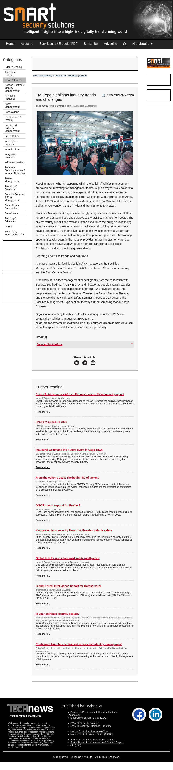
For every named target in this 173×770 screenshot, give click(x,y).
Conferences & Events (13, 118)
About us (27, 43)
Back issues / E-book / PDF (58, 43)
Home (10, 43)
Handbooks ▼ (142, 44)
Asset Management (12, 105)
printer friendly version (117, 95)
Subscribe (91, 43)
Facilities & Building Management (12, 128)
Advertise (110, 43)
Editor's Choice (13, 67)
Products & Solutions (11, 188)
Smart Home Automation (12, 207)
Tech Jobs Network (10, 73)
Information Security (11, 143)
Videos (9, 226)
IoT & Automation (14, 162)
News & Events (13, 80)
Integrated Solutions (10, 156)
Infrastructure (12, 149)
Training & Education (10, 220)
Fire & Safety (12, 136)
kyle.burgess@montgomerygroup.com (110, 322)
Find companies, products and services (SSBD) (60, 75)
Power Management (12, 180)
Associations (12, 112)
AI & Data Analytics (10, 97)
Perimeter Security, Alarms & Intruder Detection (15, 170)
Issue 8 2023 (42, 106)
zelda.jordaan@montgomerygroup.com (59, 322)
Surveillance (12, 213)
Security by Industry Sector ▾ (14, 233)
